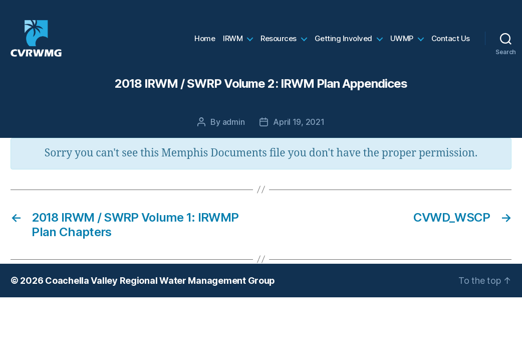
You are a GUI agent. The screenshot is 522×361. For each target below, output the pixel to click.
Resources (278, 42)
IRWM (232, 42)
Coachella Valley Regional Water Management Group (160, 288)
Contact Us (450, 42)
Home (204, 42)
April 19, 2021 (298, 130)
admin (233, 130)
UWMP (401, 42)
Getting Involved (343, 42)
